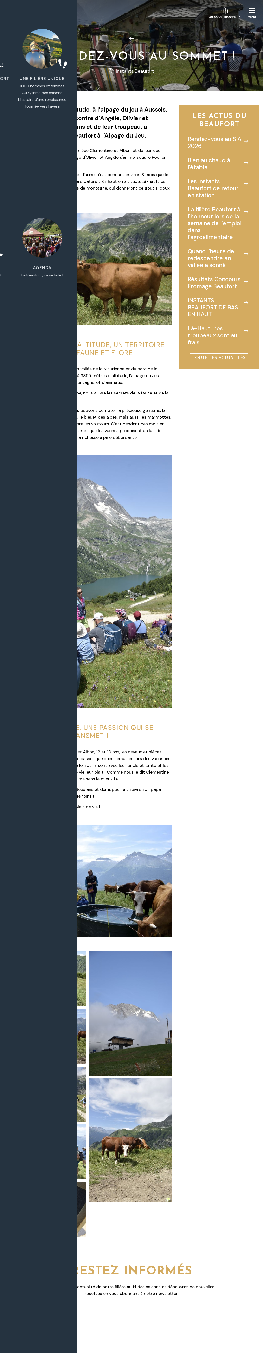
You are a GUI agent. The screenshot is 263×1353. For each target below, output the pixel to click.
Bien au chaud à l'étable (209, 164)
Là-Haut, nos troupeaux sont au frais (212, 335)
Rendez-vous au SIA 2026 (214, 142)
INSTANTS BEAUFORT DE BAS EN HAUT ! (213, 307)
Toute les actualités (219, 358)
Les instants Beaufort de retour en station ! (213, 188)
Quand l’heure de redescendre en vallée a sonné (211, 258)
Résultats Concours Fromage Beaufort (214, 283)
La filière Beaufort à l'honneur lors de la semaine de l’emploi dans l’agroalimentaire (214, 223)
